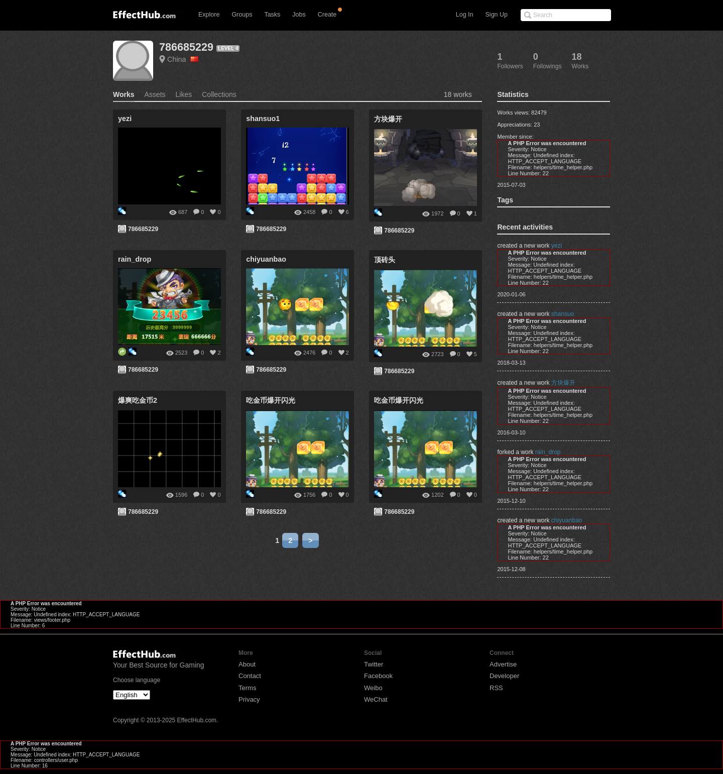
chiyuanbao (566, 520)
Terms (247, 688)
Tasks (272, 14)
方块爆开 (563, 382)
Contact (249, 676)
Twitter (373, 664)
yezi (556, 245)
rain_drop (548, 452)
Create (327, 14)
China (182, 59)
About (247, 664)
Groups (241, 14)
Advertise (503, 664)
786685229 (186, 47)
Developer (504, 676)
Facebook (378, 676)
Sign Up (497, 14)
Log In (464, 14)
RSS (496, 688)
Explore (208, 14)
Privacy (249, 699)
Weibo (373, 688)
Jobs (298, 14)
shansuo (562, 313)
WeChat (376, 699)
